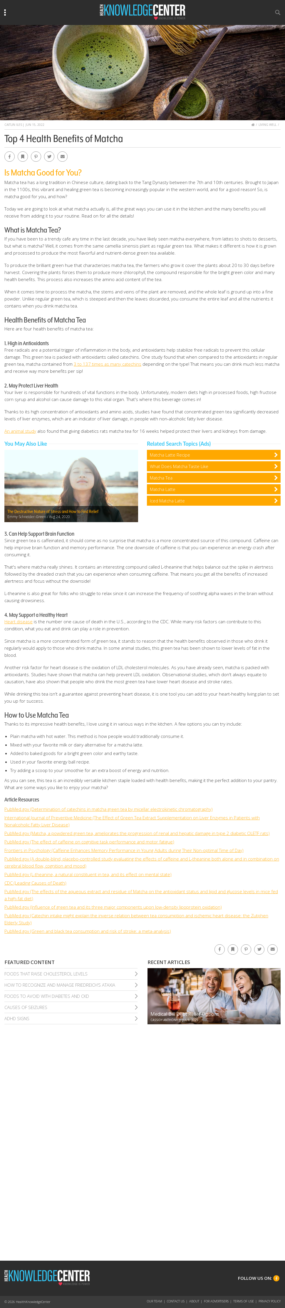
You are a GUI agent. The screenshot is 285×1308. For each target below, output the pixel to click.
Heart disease (18, 621)
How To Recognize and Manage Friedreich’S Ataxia (59, 985)
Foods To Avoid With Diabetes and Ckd (46, 996)
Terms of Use (243, 1301)
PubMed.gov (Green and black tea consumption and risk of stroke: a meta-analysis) (87, 931)
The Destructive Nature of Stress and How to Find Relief (52, 511)
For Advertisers (216, 1301)
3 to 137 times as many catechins (107, 364)
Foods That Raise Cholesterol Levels (46, 974)
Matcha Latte (162, 489)
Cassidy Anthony (164, 1020)
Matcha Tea (161, 478)
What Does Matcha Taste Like (179, 466)
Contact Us (176, 1301)
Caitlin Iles (13, 125)
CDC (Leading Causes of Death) (35, 883)
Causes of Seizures (25, 1007)
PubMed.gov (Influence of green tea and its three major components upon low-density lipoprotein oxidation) (113, 907)
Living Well (267, 125)
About (194, 1301)
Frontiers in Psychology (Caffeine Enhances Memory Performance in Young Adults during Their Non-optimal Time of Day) (124, 850)
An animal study (20, 431)
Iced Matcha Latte (167, 501)
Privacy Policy (270, 1301)
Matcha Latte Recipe (170, 455)
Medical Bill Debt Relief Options (184, 1014)
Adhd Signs (16, 1018)
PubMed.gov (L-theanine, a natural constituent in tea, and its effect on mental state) (88, 874)
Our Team (154, 1301)
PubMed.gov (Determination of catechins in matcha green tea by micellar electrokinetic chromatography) (108, 809)
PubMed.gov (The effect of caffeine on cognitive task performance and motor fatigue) (89, 842)
